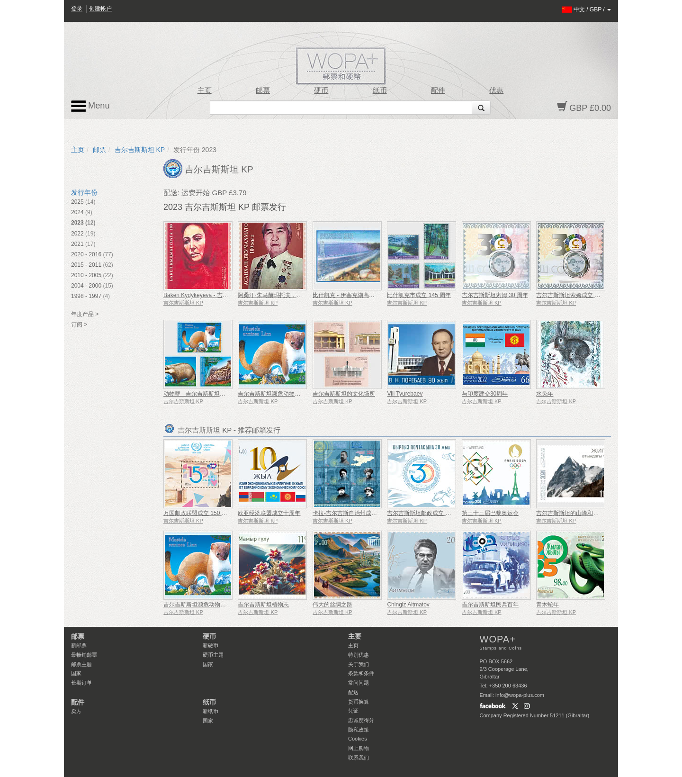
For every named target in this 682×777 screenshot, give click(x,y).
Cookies (357, 738)
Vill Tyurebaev (404, 393)
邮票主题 (81, 664)
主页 (204, 90)
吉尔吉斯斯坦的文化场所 (344, 393)
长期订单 (81, 683)
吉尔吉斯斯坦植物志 (263, 604)
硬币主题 (213, 655)
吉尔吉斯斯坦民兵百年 (490, 604)
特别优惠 (358, 655)
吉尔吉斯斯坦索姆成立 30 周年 (575, 295)
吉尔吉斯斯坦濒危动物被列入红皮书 (283, 393)
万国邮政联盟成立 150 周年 (198, 513)
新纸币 (210, 711)
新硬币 (210, 645)
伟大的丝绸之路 (332, 604)
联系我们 (358, 757)
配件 (438, 90)
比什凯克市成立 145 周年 (419, 295)
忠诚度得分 (361, 720)
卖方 (76, 711)
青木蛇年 (547, 604)
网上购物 (358, 748)
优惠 (496, 90)
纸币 (380, 90)
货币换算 (358, 702)
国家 (76, 673)
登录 (76, 8)
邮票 (263, 90)
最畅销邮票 (84, 655)
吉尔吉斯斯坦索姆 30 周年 (495, 295)
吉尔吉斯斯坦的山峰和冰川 (570, 513)
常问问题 (358, 683)
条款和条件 (361, 673)
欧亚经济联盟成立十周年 (269, 513)
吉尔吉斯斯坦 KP (140, 150)
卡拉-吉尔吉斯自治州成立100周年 (355, 513)
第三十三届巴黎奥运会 (490, 513)
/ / (586, 9)
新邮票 (79, 645)
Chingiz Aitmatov (408, 604)
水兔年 (544, 393)
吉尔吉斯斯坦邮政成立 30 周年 (426, 513)
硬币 (321, 90)
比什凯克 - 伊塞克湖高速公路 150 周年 (361, 295)
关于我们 (358, 664)
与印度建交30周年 (485, 393)
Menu (90, 106)
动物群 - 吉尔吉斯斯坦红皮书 (200, 393)
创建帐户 (100, 8)
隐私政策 (358, 729)
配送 (353, 692)
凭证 (353, 711)
